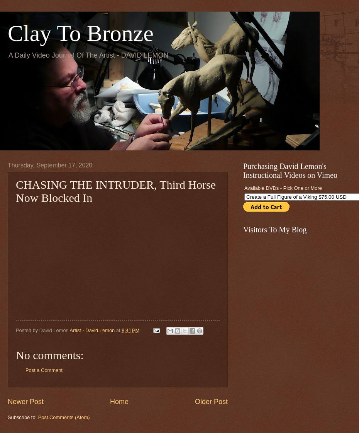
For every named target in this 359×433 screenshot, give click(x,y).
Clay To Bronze (81, 33)
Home (119, 402)
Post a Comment (44, 370)
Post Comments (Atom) (64, 417)
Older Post (211, 402)
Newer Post (26, 402)
